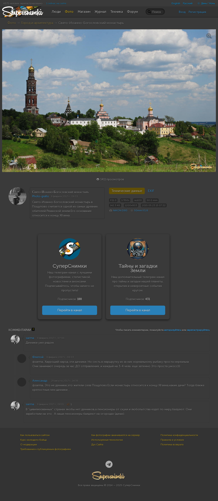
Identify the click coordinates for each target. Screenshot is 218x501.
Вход (182, 12)
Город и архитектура (37, 23)
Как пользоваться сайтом (35, 435)
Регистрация (197, 12)
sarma (30, 338)
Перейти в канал (69, 310)
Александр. (40, 380)
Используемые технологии (107, 439)
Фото (11, 23)
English (176, 3)
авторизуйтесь (172, 330)
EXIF (151, 191)
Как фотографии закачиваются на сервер (115, 435)
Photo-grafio (40, 196)
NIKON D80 (120, 210)
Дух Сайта (97, 444)
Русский (187, 3)
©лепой (37, 357)
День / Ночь (205, 3)
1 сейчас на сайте (56, 3)
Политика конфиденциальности (179, 435)
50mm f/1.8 (141, 210)
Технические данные (127, 191)
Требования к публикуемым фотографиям (45, 449)
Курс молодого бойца (33, 439)
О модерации (28, 444)
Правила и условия (172, 439)
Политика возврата (172, 444)
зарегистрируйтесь (198, 330)
